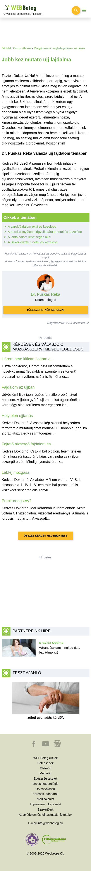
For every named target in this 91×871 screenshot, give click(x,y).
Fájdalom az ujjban (18, 387)
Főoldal (6, 48)
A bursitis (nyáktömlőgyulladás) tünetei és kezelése (45, 232)
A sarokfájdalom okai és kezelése (32, 226)
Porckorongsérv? (16, 501)
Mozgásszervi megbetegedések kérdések (59, 48)
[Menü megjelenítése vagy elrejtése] (84, 10)
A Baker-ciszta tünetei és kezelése (33, 242)
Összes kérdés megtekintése (45, 535)
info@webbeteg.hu (50, 823)
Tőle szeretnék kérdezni (45, 309)
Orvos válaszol (22, 48)
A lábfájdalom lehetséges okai (29, 237)
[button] (34, 746)
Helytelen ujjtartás (17, 416)
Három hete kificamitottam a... (28, 359)
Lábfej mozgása (15, 472)
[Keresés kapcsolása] (76, 10)
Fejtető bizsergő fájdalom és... (28, 444)
